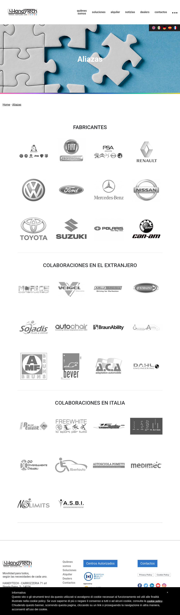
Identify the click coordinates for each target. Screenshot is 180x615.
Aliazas (16, 104)
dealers (144, 12)
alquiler (115, 12)
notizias (130, 12)
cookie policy (154, 601)
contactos (161, 12)
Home (6, 104)
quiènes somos (82, 12)
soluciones (98, 12)
